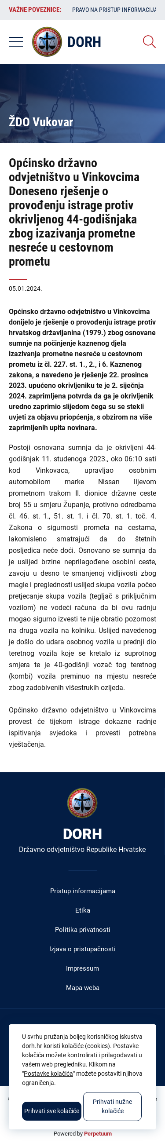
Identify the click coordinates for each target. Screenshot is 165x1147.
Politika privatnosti (82, 930)
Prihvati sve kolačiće (51, 1110)
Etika (82, 910)
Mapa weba (82, 988)
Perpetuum (98, 1133)
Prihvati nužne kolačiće (112, 1106)
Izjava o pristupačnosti (82, 949)
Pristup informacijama (82, 891)
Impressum (82, 968)
